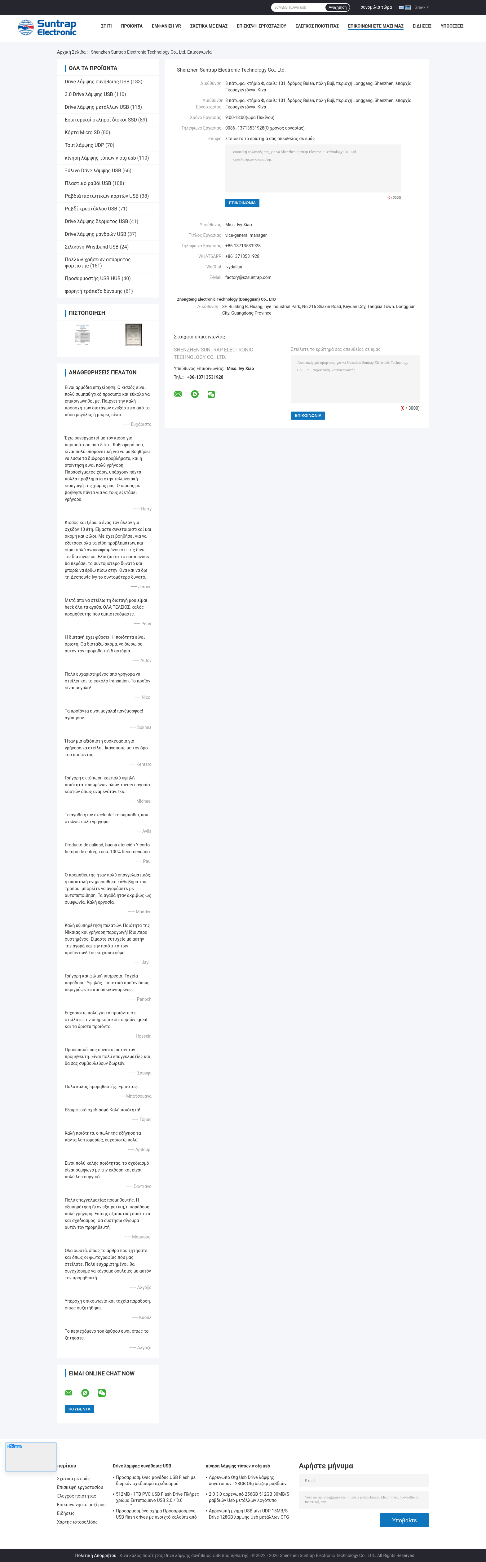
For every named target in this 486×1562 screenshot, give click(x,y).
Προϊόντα (132, 26)
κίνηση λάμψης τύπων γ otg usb (100, 158)
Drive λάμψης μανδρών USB (95, 234)
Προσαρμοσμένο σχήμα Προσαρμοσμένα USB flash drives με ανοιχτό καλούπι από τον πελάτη (156, 1514)
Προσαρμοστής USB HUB (93, 278)
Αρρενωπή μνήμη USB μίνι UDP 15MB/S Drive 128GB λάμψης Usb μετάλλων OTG (249, 1514)
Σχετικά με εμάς (209, 26)
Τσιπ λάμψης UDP (84, 145)
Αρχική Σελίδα (71, 52)
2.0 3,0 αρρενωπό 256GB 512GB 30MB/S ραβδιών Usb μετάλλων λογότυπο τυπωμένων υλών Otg (249, 1498)
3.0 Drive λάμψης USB (89, 94)
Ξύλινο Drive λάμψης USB (93, 171)
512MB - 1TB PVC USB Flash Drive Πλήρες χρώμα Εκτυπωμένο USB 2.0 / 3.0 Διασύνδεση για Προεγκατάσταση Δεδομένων (157, 1498)
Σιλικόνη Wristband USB (91, 247)
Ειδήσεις (422, 26)
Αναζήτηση (338, 7)
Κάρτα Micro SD (82, 132)
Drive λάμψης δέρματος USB (96, 221)
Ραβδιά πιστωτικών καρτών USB (102, 196)
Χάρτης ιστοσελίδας (77, 1522)
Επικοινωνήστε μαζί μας (376, 26)
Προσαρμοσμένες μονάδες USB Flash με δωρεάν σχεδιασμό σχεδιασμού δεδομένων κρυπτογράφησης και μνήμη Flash (156, 1481)
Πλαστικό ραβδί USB (88, 183)
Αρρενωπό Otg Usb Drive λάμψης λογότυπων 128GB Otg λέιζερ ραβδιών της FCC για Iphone (248, 1481)
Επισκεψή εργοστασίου (261, 26)
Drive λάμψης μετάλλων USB (97, 107)
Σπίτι (106, 26)
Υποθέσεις (452, 26)
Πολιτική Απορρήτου (95, 1555)
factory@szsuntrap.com (248, 277)
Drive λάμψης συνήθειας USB (97, 82)
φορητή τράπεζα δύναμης (94, 291)
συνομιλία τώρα (376, 7)
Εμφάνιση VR (166, 26)
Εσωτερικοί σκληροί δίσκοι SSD (101, 120)
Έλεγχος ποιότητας (317, 26)
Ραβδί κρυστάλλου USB (91, 209)
